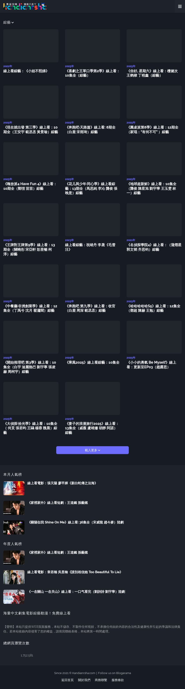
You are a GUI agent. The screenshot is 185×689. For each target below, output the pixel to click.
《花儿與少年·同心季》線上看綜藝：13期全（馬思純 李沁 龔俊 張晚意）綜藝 (91, 188)
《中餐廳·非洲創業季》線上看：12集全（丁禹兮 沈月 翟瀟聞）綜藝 (30, 308)
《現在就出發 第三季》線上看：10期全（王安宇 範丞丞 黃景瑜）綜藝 (30, 129)
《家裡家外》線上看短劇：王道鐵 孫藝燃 (57, 503)
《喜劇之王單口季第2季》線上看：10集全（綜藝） (92, 73)
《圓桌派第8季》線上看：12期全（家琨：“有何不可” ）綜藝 (152, 129)
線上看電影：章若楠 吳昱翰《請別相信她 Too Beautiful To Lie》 (75, 572)
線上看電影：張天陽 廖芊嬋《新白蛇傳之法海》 (62, 483)
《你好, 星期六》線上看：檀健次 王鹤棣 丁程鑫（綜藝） (152, 73)
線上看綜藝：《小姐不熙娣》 (26, 71)
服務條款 (118, 680)
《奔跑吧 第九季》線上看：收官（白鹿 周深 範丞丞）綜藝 (90, 308)
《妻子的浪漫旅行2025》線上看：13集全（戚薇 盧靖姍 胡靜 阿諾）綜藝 (92, 428)
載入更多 (91, 450)
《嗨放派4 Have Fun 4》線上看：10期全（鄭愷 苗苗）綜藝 (30, 186)
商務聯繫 (101, 680)
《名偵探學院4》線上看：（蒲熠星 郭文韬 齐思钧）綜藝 (154, 247)
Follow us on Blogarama (114, 673)
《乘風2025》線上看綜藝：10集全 (92, 362)
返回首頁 (67, 680)
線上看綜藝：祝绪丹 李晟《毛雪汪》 (90, 247)
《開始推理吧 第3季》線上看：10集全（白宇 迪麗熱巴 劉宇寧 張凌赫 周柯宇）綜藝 (29, 367)
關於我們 (84, 680)
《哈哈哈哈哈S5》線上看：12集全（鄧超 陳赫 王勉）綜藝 (153, 308)
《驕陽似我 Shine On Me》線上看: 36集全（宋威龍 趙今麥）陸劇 (75, 522)
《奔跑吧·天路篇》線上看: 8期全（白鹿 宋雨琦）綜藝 (90, 129)
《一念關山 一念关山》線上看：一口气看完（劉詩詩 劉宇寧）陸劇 (76, 592)
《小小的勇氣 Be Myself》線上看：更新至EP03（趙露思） (151, 364)
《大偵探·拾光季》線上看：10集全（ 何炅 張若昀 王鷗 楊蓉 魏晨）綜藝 (30, 428)
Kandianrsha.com (83, 673)
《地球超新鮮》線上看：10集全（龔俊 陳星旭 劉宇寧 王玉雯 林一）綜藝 (151, 188)
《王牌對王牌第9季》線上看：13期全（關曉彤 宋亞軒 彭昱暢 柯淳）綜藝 (29, 249)
